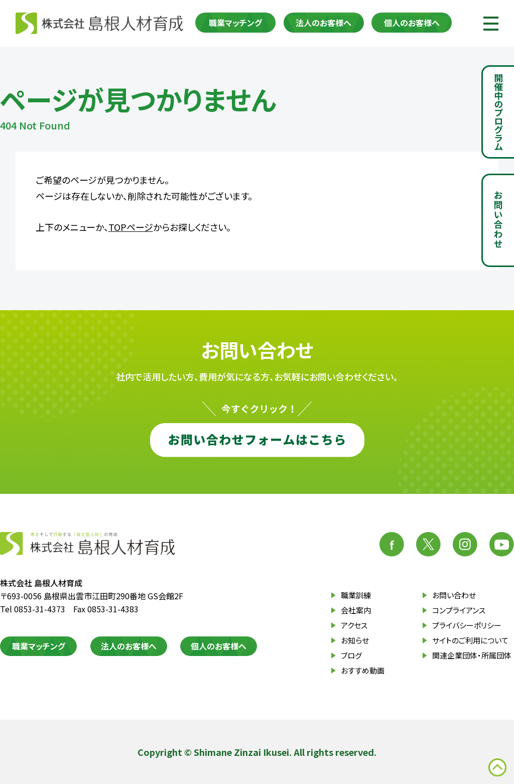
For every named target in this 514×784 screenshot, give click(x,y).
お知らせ (355, 640)
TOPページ (130, 226)
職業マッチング (235, 23)
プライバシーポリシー (466, 625)
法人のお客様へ (323, 23)
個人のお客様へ (412, 23)
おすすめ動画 (362, 670)
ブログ (351, 655)
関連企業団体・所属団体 (471, 655)
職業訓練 (356, 595)
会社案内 (356, 610)
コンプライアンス (458, 610)
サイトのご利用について (470, 640)
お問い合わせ (454, 595)
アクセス (354, 625)
